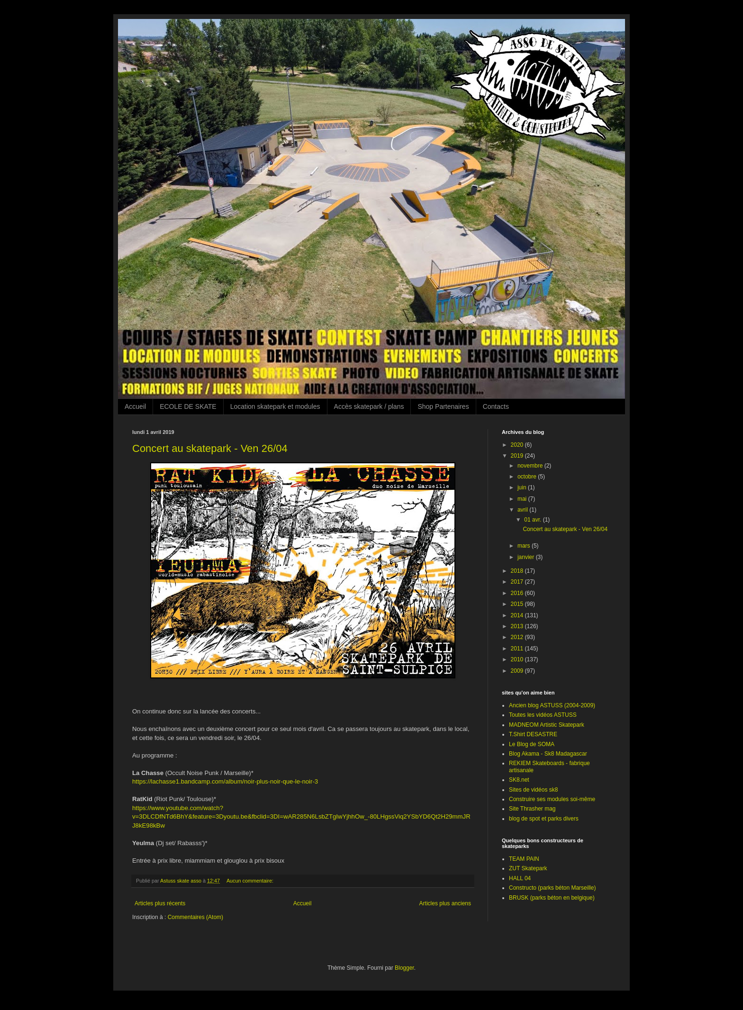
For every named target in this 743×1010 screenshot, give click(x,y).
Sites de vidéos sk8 (533, 789)
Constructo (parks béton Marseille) (552, 887)
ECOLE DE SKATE (188, 406)
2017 (518, 581)
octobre (527, 476)
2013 (518, 626)
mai (522, 499)
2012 (518, 637)
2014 (518, 615)
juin (522, 487)
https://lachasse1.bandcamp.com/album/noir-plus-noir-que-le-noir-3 (225, 781)
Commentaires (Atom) (195, 917)
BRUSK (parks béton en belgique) (552, 897)
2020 (518, 445)
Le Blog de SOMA (531, 744)
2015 (518, 604)
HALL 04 (520, 878)
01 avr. (533, 519)
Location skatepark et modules (275, 406)
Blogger (404, 968)
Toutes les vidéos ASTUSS (543, 715)
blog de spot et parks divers (544, 818)
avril (523, 509)
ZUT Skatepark (528, 868)
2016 (518, 593)
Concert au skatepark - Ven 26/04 (210, 448)
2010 (518, 659)
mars (524, 545)
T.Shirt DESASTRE (533, 734)
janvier (526, 557)
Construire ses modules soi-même (552, 799)
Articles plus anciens (445, 903)
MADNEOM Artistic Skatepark (546, 724)
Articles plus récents (160, 903)
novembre (530, 465)
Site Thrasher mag (532, 808)
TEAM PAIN (524, 859)
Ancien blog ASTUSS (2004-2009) (552, 705)
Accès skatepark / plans (369, 406)
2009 (518, 670)
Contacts (496, 406)
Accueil (135, 406)
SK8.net (519, 779)
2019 (518, 455)
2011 (518, 648)
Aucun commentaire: (251, 881)
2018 (518, 571)
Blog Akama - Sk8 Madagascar (548, 753)
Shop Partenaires (443, 406)
